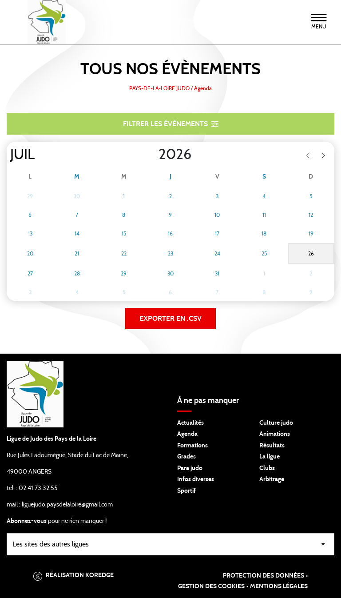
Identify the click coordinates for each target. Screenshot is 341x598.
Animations (274, 434)
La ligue (269, 457)
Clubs (267, 468)
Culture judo (276, 423)
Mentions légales (279, 586)
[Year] (151, 155)
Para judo (189, 468)
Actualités (190, 423)
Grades (186, 457)
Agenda (187, 434)
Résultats (272, 446)
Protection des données (263, 576)
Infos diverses (195, 479)
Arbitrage (271, 479)
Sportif (186, 491)
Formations (192, 446)
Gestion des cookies (211, 586)
